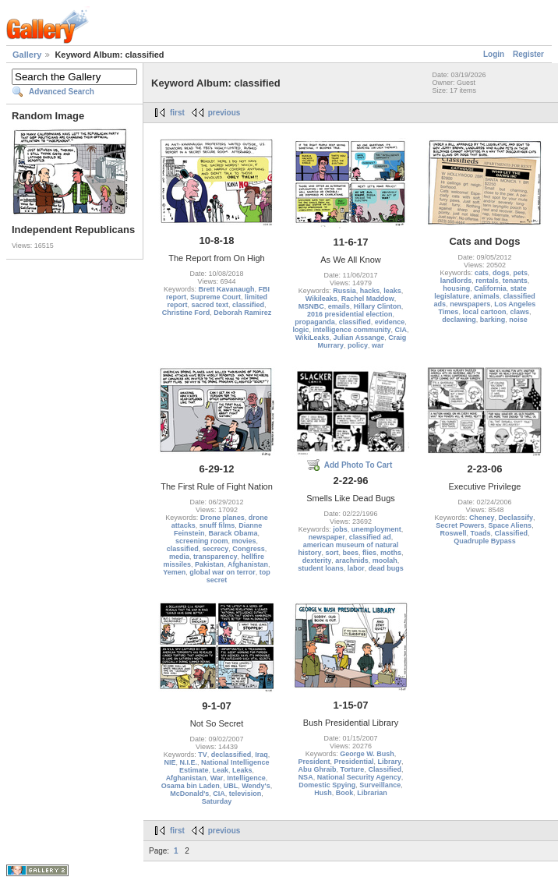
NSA (305, 777)
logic (300, 330)
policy (358, 345)
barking (493, 320)
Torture (353, 769)
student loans (321, 568)
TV (202, 754)
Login (493, 54)
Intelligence (246, 778)
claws (519, 312)
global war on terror (222, 572)
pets (521, 273)
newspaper (327, 537)
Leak (220, 770)
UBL (231, 786)
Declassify (516, 518)
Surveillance (380, 785)
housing (456, 288)
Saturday (217, 801)
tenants (515, 281)
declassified (231, 754)
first (177, 112)
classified (248, 305)
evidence (390, 322)
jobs (340, 529)
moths (390, 553)
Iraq (261, 754)
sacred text (209, 305)
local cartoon (484, 312)
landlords (456, 281)
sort (331, 553)
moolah (385, 560)
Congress (248, 549)
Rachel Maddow (367, 298)
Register (528, 54)
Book (345, 793)
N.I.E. (188, 762)
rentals (487, 281)
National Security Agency (359, 777)
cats (482, 273)
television (245, 793)
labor (356, 568)
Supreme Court (215, 297)
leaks (392, 291)
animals (486, 296)
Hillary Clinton (377, 306)
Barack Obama (232, 533)
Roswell (453, 533)
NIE (169, 762)
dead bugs (386, 568)
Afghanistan (248, 564)
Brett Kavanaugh (227, 289)
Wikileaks (321, 298)
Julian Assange (359, 337)
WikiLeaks (312, 337)
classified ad (370, 537)
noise (518, 320)
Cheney (482, 518)
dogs (501, 273)
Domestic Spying (326, 785)
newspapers (470, 304)
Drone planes (222, 518)
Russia (344, 291)
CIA (401, 330)
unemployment (376, 529)
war (378, 345)
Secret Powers (460, 525)
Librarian (372, 793)
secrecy (216, 549)
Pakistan (209, 564)
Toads (481, 533)
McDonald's (189, 793)
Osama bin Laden (190, 786)
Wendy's (256, 786)
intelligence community (351, 330)
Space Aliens (510, 525)
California (490, 288)
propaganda (315, 322)
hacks (370, 291)
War (217, 778)
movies (244, 541)
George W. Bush (367, 754)
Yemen (174, 572)
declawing (459, 320)
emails (339, 306)
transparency (215, 556)
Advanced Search (61, 91)
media (179, 556)
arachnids (352, 560)
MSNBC (311, 306)
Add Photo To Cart (358, 465)
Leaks (242, 770)
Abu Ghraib (317, 769)
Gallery (26, 54)
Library (390, 762)
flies (369, 553)
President (314, 762)
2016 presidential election (350, 314)
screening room (201, 541)
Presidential (353, 762)
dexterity (317, 560)
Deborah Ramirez (242, 312)
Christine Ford (186, 312)
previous (224, 112)
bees (350, 553)
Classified (511, 533)
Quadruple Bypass (485, 541)
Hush (323, 793)
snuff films (217, 525)
